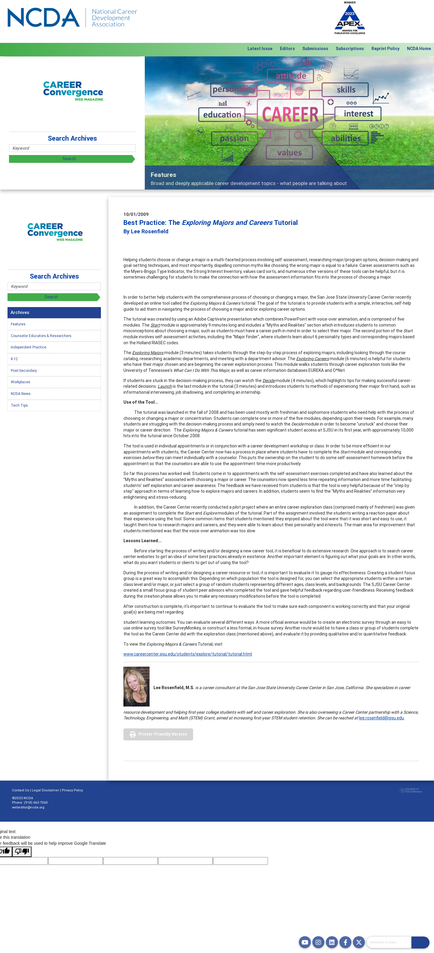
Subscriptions (350, 48)
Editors (287, 48)
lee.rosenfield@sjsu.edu (381, 718)
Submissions (315, 48)
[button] (166, 123)
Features (18, 324)
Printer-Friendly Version (162, 734)
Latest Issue (259, 48)
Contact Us (20, 790)
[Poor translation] (22, 852)
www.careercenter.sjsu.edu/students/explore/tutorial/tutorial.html (187, 654)
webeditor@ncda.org (28, 807)
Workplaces (20, 382)
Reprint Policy (385, 48)
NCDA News (21, 393)
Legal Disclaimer (45, 790)
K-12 (14, 359)
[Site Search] (388, 942)
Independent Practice (28, 347)
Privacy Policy (72, 790)
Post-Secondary (24, 370)
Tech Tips (19, 405)
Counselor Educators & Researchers (41, 335)
